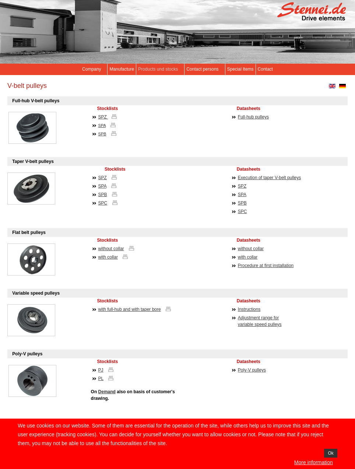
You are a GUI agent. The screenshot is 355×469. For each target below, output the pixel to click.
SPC (103, 203)
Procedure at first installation (266, 265)
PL (100, 378)
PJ (100, 370)
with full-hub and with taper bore (129, 309)
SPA (102, 125)
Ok (330, 453)
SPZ (103, 117)
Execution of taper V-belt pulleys (269, 177)
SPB (102, 134)
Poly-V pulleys (252, 370)
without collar (111, 248)
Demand (107, 391)
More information (313, 462)
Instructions (249, 309)
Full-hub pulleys (253, 117)
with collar (108, 257)
